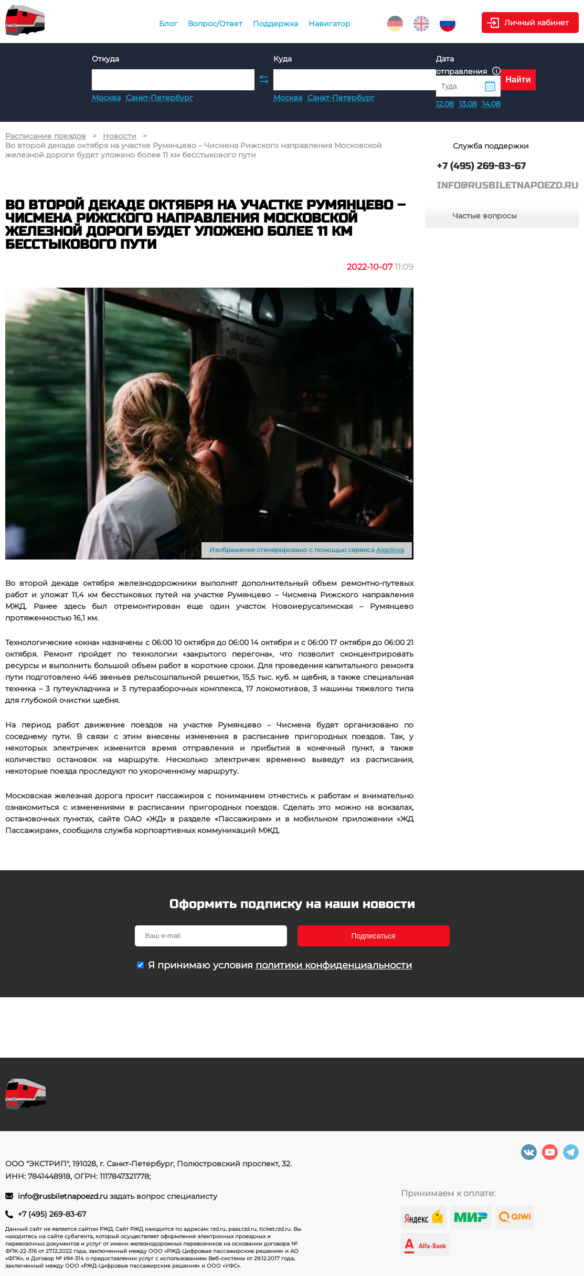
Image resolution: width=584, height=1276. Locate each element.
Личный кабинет (536, 22)
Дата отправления (468, 65)
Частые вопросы (485, 215)
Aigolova (390, 550)
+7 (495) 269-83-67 (52, 1214)
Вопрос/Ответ (215, 23)
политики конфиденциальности (334, 965)
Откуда (105, 59)
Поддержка (275, 23)
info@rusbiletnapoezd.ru (64, 1196)
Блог (168, 23)
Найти (518, 79)
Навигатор (330, 23)
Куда (282, 59)
